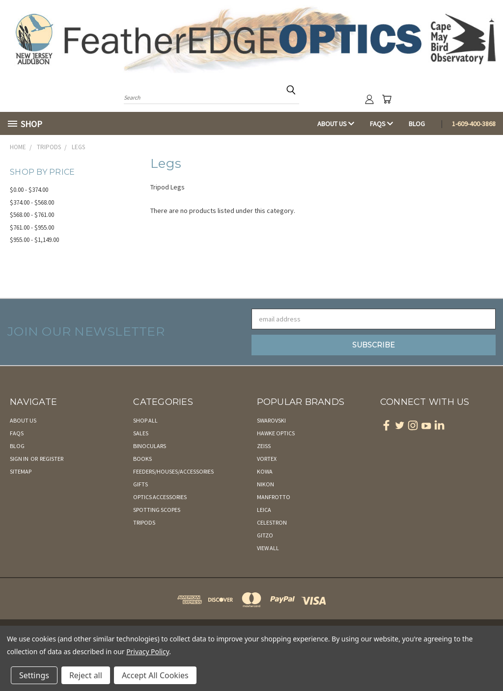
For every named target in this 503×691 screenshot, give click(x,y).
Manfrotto (273, 497)
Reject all (85, 675)
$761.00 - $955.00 (32, 227)
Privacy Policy (147, 651)
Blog (417, 123)
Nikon (265, 484)
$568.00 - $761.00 (32, 215)
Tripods (144, 522)
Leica (264, 509)
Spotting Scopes (156, 509)
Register (51, 458)
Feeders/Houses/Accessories (173, 471)
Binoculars (149, 446)
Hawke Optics (276, 433)
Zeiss (264, 446)
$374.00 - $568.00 (32, 202)
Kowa (265, 471)
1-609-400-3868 (474, 123)
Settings (34, 675)
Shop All (145, 420)
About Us (335, 123)
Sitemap (20, 471)
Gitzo (265, 535)
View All (268, 548)
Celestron (272, 522)
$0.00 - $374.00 (29, 190)
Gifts (140, 484)
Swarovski (271, 420)
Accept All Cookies (155, 675)
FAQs (381, 123)
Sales (140, 433)
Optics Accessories (160, 497)
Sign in (19, 458)
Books (142, 458)
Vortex (267, 458)
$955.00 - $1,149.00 (34, 240)
